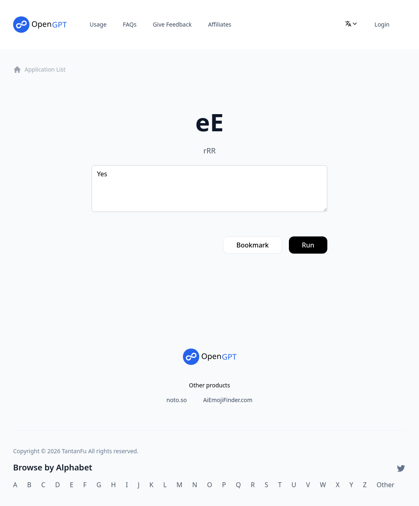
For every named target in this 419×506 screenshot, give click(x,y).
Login (382, 24)
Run (308, 245)
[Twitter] (401, 468)
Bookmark (253, 245)
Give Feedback (172, 24)
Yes (209, 188)
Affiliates (219, 24)
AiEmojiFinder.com (227, 400)
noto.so (177, 400)
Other (385, 484)
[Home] (40, 24)
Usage (98, 24)
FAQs (129, 24)
